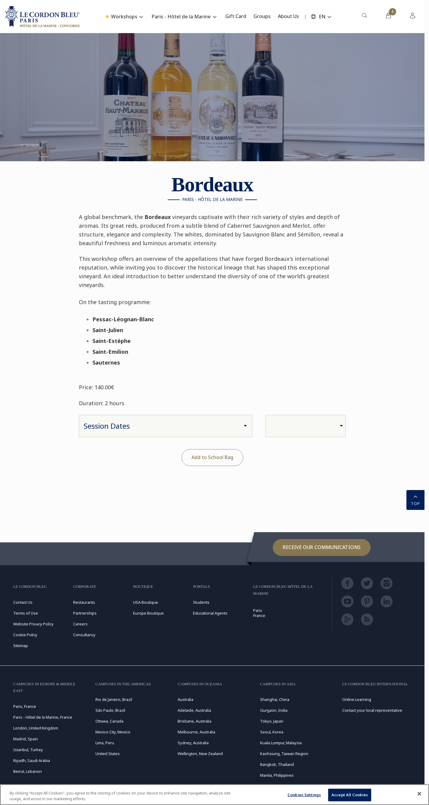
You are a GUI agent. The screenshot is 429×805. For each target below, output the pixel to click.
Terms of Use (25, 613)
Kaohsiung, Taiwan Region (284, 753)
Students (201, 602)
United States (107, 753)
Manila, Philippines (277, 775)
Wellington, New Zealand (200, 753)
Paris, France (24, 706)
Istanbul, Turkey (28, 749)
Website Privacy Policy (33, 624)
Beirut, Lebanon (27, 771)
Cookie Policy (25, 634)
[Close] (419, 793)
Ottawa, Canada (109, 721)
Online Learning (356, 699)
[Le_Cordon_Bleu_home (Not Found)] (43, 16)
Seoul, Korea (271, 732)
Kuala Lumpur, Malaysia (281, 742)
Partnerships (85, 613)
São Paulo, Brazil (110, 710)
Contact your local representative (372, 710)
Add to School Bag (212, 457)
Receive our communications (322, 547)
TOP (415, 499)
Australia (185, 699)
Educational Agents (210, 613)
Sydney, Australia (193, 742)
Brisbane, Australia (194, 721)
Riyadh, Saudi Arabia (31, 760)
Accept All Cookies (349, 794)
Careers (80, 624)
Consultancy (84, 634)
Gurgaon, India (274, 710)
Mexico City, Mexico (112, 732)
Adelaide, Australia (194, 710)
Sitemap (20, 645)
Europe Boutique (148, 613)
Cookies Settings (304, 794)
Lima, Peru (104, 742)
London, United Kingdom (35, 728)
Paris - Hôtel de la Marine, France (42, 717)
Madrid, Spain (25, 739)
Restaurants (84, 602)
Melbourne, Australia (196, 732)
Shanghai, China (274, 699)
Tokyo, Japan (271, 721)
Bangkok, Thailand (277, 764)
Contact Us (23, 602)
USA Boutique (145, 602)
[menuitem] (364, 16)
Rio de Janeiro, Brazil (113, 699)
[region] (214, 794)
